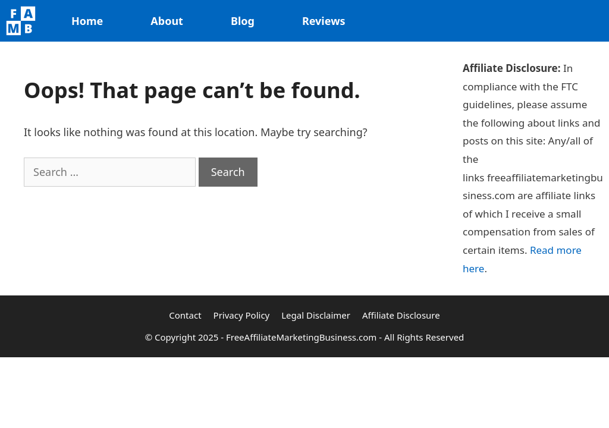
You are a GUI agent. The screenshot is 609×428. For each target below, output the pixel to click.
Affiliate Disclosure (401, 315)
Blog (243, 21)
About (166, 21)
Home (87, 21)
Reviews (324, 21)
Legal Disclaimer (315, 315)
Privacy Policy (242, 315)
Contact (185, 315)
